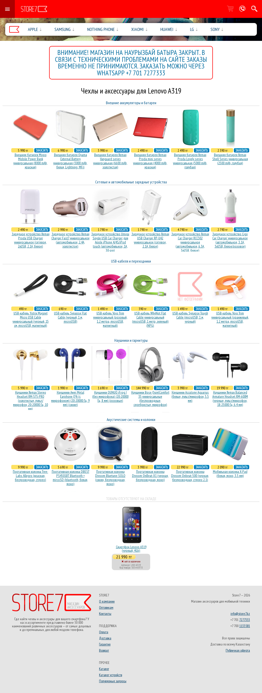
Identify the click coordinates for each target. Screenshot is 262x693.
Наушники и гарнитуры (131, 340)
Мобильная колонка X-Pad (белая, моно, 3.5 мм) (230, 473)
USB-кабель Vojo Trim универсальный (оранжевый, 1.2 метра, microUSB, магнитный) (230, 319)
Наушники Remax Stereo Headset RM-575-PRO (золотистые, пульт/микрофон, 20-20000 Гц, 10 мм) (30, 400)
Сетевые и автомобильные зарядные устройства (131, 182)
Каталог (104, 668)
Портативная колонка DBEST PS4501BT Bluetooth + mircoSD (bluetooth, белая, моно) (70, 477)
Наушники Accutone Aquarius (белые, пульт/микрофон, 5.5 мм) (190, 396)
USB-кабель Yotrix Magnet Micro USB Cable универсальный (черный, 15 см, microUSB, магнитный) (31, 319)
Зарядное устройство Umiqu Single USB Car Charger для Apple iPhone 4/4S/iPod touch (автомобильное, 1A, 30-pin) (110, 242)
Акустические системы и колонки (131, 419)
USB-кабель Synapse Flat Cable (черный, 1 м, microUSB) (70, 317)
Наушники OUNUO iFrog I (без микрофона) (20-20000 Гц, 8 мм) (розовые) (110, 396)
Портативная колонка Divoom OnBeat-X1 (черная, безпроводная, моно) (150, 475)
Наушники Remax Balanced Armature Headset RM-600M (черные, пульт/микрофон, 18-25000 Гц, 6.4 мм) (230, 398)
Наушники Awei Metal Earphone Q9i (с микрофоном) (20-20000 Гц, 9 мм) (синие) (70, 398)
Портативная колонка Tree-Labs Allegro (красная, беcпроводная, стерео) (30, 475)
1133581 (244, 626)
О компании (107, 601)
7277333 (244, 619)
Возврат (104, 650)
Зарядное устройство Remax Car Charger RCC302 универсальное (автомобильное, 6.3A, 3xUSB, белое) (190, 242)
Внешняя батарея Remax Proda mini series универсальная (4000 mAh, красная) (150, 160)
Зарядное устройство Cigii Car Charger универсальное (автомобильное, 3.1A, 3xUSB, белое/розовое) (230, 240)
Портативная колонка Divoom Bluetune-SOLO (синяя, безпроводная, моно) (110, 477)
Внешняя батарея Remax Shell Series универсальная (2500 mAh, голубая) (230, 158)
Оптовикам (106, 607)
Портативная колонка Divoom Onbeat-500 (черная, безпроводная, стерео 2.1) (190, 475)
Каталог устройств (110, 675)
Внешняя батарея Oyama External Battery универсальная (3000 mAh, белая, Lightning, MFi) (70, 160)
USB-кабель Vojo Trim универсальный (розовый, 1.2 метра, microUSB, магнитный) (110, 319)
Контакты (105, 613)
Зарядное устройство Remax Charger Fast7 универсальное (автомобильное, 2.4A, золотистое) (70, 240)
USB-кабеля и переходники (131, 261)
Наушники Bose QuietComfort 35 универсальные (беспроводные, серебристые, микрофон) (150, 398)
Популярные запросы (112, 681)
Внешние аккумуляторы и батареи (131, 102)
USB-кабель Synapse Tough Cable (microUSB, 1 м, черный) (190, 317)
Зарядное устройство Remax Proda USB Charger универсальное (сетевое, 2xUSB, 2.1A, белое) (30, 240)
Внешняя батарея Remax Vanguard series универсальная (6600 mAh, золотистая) (110, 160)
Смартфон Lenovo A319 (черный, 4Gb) (131, 549)
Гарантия (105, 644)
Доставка (105, 638)
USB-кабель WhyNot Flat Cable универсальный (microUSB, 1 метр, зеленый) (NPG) (150, 319)
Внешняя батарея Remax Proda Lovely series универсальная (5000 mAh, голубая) (190, 160)
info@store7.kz (240, 613)
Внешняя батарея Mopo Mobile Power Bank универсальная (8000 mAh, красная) (30, 160)
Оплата (103, 632)
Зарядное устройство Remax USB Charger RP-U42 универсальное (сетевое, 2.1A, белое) (150, 240)
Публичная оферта (238, 650)
